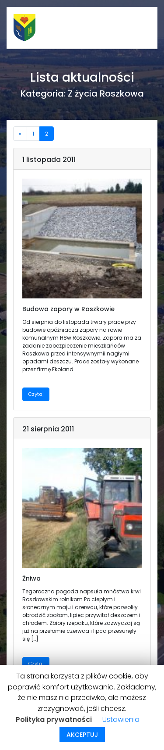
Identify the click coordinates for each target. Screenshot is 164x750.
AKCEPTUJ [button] (82, 734)
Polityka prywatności (54, 719)
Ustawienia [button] (121, 719)
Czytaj (36, 394)
